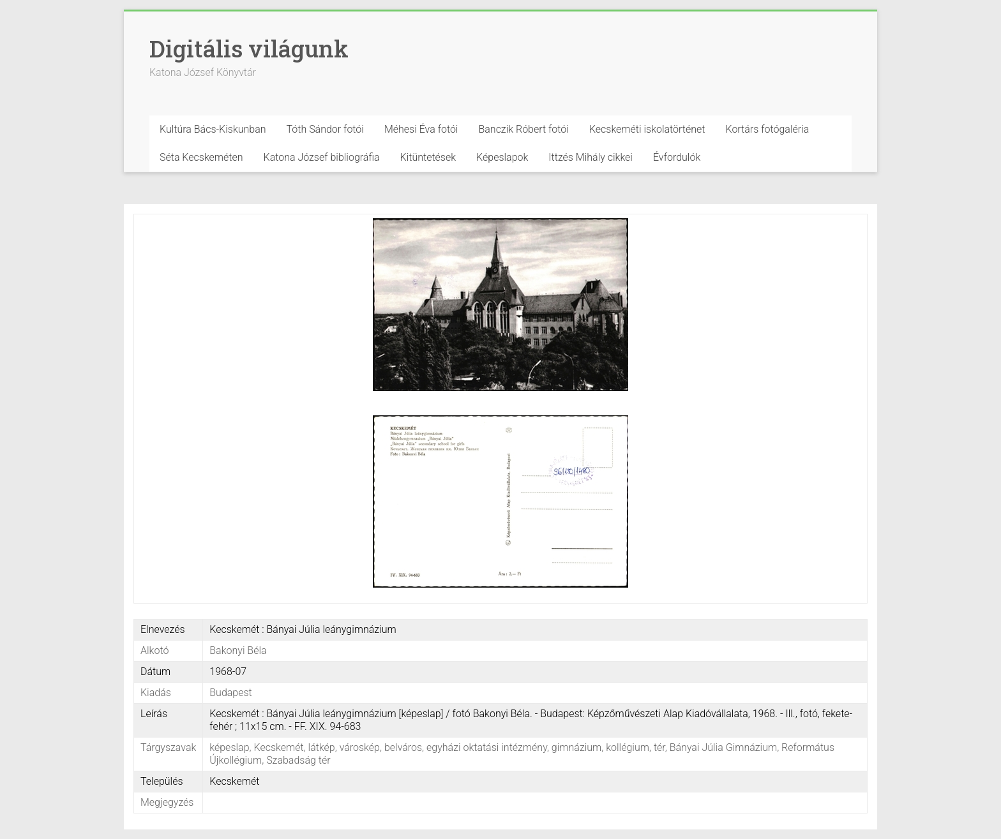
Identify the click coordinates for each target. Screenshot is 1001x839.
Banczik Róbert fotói (523, 129)
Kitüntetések (428, 157)
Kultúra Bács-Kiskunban (213, 129)
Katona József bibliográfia (322, 157)
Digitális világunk (249, 48)
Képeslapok (502, 157)
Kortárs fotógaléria (767, 129)
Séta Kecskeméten (201, 157)
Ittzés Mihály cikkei (590, 157)
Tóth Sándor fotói (325, 129)
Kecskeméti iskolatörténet (647, 129)
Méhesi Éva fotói (421, 129)
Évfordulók (676, 157)
